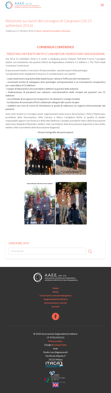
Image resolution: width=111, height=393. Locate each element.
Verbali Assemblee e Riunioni (56, 31)
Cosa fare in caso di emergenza (55, 295)
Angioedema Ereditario (56, 299)
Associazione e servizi (55, 302)
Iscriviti (55, 306)
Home (56, 288)
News (38, 31)
